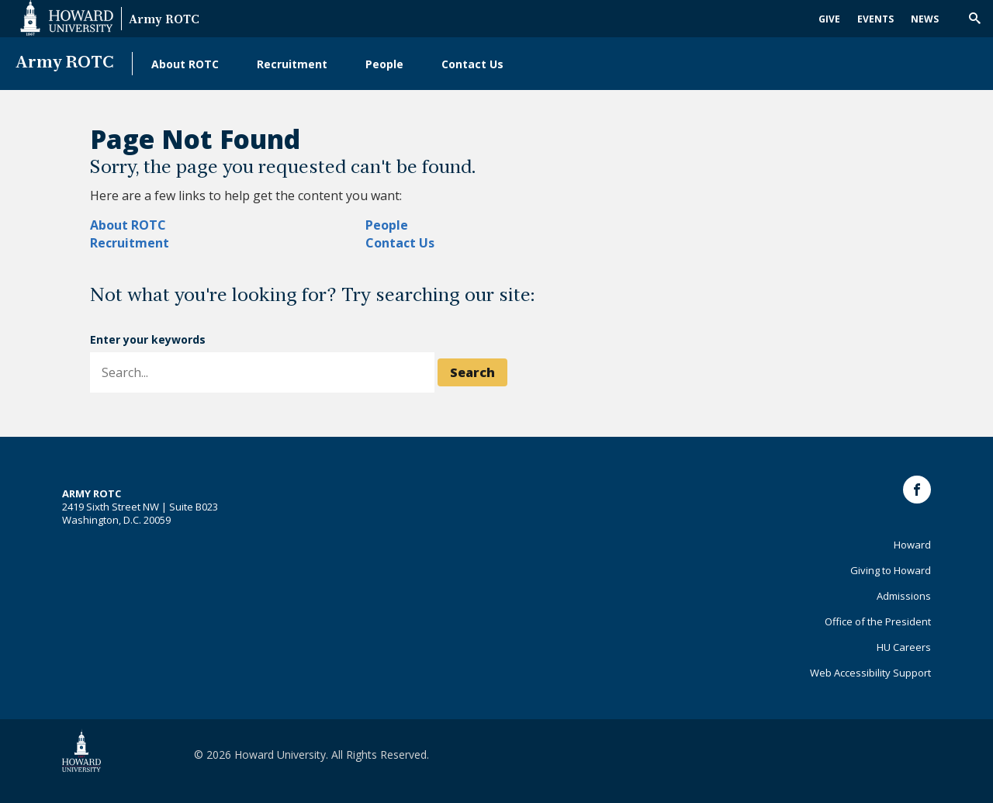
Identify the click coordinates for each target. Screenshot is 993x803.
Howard (912, 545)
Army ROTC (164, 20)
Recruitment (292, 64)
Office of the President (878, 621)
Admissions (904, 596)
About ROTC (185, 64)
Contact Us (472, 64)
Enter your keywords (148, 339)
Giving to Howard (890, 570)
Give (829, 19)
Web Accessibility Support (870, 673)
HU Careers (904, 647)
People (384, 64)
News (925, 19)
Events (875, 19)
